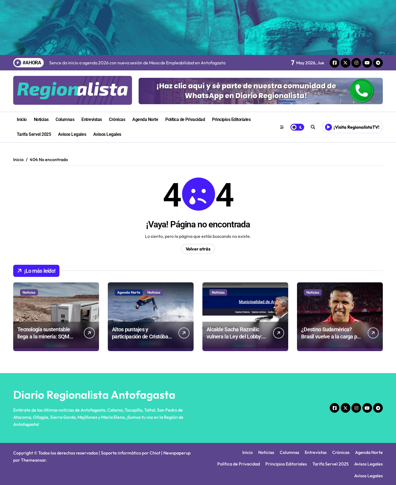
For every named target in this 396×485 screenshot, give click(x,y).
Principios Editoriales (231, 119)
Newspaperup (177, 453)
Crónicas (117, 119)
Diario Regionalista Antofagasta (94, 394)
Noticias (41, 119)
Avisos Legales (72, 134)
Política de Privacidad (185, 119)
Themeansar (33, 460)
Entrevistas (91, 119)
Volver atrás (198, 249)
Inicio (22, 119)
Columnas (65, 119)
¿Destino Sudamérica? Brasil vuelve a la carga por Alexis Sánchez (331, 336)
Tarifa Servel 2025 (34, 134)
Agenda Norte (145, 119)
